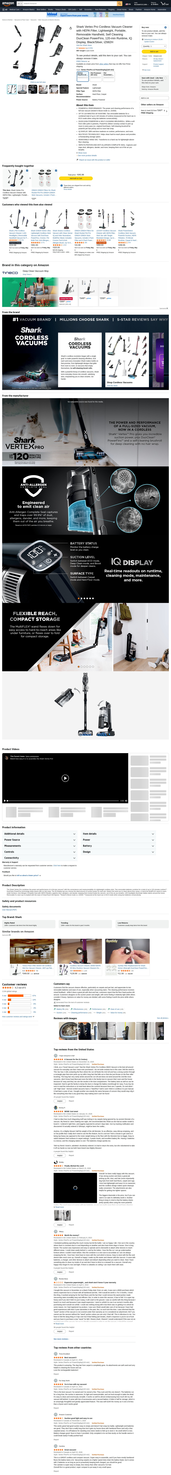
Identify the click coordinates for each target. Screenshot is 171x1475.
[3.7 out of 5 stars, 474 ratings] (124, 242)
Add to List (145, 98)
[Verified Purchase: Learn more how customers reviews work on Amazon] (98, 1064)
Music (131, 9)
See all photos (162, 1018)
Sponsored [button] (164, 308)
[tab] (79, 598)
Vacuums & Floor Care (21, 20)
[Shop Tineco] (27, 275)
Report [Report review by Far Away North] (56, 1408)
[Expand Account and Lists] (148, 4)
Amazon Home (149, 9)
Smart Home (122, 9)
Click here (57, 866)
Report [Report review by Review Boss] (71, 1331)
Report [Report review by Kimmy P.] (71, 1155)
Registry (111, 9)
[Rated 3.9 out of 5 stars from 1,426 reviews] (85, 970)
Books (50, 9)
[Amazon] (8, 4)
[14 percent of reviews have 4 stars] (19, 1000)
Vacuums (34, 20)
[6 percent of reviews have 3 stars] (19, 1004)
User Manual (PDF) (9, 910)
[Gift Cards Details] (76, 9)
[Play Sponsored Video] (32, 951)
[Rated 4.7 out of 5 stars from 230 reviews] (133, 970)
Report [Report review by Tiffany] (71, 1272)
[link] (44, 178)
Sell (80, 9)
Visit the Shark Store (84, 45)
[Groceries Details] (92, 9)
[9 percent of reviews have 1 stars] (19, 1012)
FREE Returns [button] (83, 61)
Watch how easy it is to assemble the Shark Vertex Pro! (31, 759)
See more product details (87, 155)
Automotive (162, 9)
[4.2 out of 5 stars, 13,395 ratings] (103, 240)
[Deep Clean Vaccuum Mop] (36, 271)
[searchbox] (70, 3)
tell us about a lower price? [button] (29, 875)
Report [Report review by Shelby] (71, 1225)
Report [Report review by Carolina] (56, 1471)
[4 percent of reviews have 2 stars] (19, 1008)
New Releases (100, 9)
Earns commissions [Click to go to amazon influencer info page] (32, 756)
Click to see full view (38, 82)
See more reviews (61, 1339)
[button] (4, 9)
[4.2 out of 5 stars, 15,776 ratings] (16, 240)
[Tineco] (10, 272)
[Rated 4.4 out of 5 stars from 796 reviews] (38, 970)
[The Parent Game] (17, 756)
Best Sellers (41, 9)
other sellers (104, 64)
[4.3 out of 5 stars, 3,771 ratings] (38, 242)
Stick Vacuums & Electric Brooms (49, 20)
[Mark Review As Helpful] (60, 1101)
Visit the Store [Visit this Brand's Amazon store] (112, 386)
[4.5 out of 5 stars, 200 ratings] (81, 242)
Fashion (139, 9)
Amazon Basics (28, 9)
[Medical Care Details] (20, 9)
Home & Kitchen (7, 20)
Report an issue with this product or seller (93, 160)
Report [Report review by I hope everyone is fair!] (71, 1101)
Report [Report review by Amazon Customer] (56, 1440)
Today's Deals (60, 9)
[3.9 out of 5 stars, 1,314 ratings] (59, 245)
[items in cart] (165, 4)
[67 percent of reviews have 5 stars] (19, 995)
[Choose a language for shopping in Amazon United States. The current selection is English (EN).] (128, 4)
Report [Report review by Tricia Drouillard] (56, 1374)
